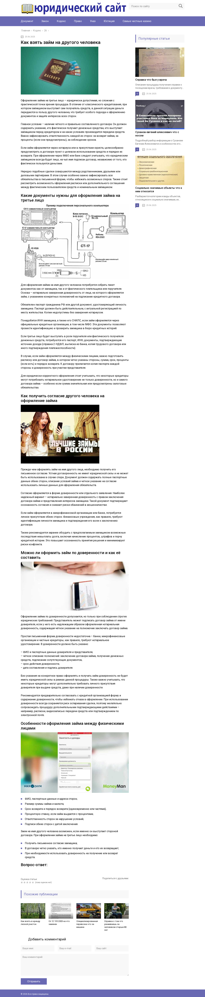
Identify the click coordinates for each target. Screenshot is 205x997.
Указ (93, 21)
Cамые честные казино (137, 21)
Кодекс (61, 21)
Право (78, 21)
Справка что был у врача (151, 79)
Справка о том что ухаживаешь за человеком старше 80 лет (115, 925)
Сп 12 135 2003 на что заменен (59, 922)
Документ (27, 21)
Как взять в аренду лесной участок (30, 922)
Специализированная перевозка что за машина (87, 924)
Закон (45, 21)
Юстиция (109, 21)
